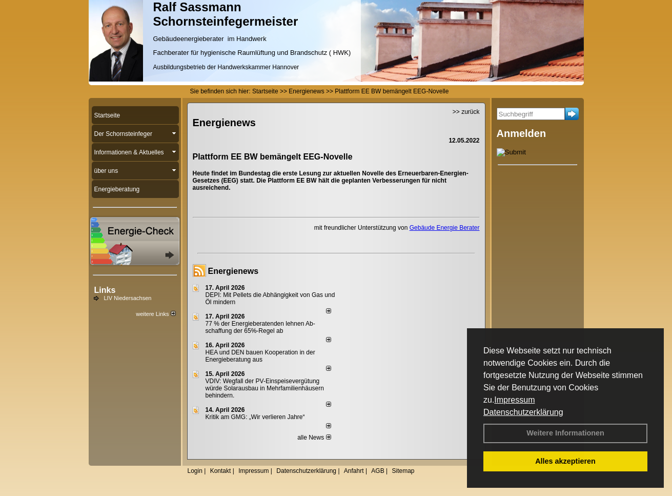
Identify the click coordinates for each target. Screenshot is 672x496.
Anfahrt (354, 470)
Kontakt (220, 470)
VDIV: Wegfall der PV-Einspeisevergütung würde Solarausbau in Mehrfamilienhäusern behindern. (265, 388)
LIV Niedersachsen (128, 298)
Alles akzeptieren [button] (565, 461)
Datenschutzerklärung (523, 412)
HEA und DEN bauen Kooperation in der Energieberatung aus (260, 356)
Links (105, 290)
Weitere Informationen (565, 433)
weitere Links (155, 314)
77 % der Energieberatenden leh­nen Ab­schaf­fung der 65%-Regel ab (260, 327)
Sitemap (403, 470)
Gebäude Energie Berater (445, 227)
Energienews (233, 271)
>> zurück (466, 111)
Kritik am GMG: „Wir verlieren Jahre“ (255, 417)
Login (195, 470)
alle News (314, 437)
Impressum (514, 399)
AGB (377, 470)
